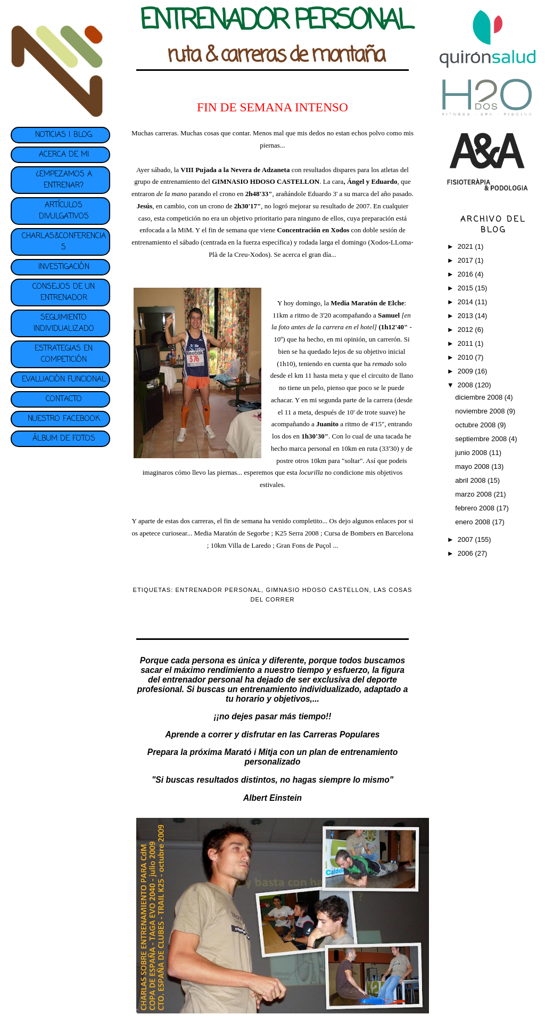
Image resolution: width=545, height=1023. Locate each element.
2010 (466, 357)
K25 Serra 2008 (296, 533)
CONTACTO (64, 399)
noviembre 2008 (481, 411)
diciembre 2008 (480, 397)
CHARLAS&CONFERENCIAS (64, 242)
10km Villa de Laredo (241, 545)
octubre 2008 (476, 425)
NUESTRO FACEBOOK (64, 419)
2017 (466, 260)
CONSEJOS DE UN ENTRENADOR (63, 292)
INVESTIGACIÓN (63, 267)
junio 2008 (472, 453)
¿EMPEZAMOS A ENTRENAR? (64, 180)
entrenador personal (202, 679)
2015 (466, 288)
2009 (466, 371)
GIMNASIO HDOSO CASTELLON (317, 590)
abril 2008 (471, 480)
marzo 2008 (474, 494)
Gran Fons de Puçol (304, 545)
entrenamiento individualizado (299, 689)
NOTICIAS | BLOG (63, 135)
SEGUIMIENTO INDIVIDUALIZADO (64, 323)
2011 (466, 343)
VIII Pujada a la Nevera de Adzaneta (235, 170)
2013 (466, 316)
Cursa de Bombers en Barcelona (369, 533)
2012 (466, 330)
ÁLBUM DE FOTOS (63, 438)
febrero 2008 (475, 508)
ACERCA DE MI (64, 154)
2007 (466, 539)
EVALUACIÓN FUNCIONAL (64, 379)
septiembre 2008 (481, 439)
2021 (466, 246)
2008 (466, 385)
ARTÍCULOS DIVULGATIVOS (64, 211)
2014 (466, 302)
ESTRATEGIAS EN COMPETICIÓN (64, 354)
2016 (466, 274)
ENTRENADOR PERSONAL (219, 590)
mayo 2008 (473, 466)
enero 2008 (473, 522)
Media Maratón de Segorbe (231, 533)
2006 (466, 553)
